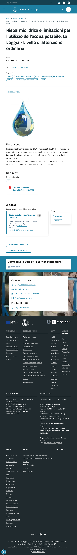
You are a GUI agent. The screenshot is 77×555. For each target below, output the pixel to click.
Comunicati (54, 385)
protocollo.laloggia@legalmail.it (20, 409)
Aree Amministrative (13, 340)
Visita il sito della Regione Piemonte (35, 455)
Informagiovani (28, 471)
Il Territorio (65, 345)
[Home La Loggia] (25, 9)
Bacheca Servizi (11, 500)
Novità (15, 19)
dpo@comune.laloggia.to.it (53, 442)
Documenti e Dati (12, 346)
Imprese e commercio (30, 366)
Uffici (8, 343)
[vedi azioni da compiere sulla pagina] (22, 67)
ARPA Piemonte (28, 465)
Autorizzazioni (27, 350)
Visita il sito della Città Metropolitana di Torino (38, 458)
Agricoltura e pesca (29, 337)
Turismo (25, 379)
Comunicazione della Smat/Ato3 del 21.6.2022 (23, 189)
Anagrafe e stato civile (30, 343)
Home (8, 19)
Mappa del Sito (11, 526)
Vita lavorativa (28, 382)
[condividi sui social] (11, 67)
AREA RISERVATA (37, 552)
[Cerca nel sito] (68, 9)
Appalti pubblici (28, 346)
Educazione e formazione (31, 359)
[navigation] (4, 9)
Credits (8, 516)
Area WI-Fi (26, 468)
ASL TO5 (26, 462)
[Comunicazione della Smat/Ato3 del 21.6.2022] (10, 187)
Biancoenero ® (55, 547)
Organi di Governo (12, 337)
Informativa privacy (12, 507)
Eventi (64, 339)
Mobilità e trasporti (29, 369)
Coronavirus (55, 340)
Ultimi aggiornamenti (13, 519)
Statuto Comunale (12, 503)
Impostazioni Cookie (12, 513)
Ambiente (26, 340)
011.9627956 (22, 226)
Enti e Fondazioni (12, 350)
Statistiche (9, 523)
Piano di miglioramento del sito (12, 471)
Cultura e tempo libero (30, 356)
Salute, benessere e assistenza (33, 372)
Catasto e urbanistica (30, 353)
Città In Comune (48, 544)
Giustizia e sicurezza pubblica (32, 362)
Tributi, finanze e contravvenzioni (34, 375)
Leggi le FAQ (10, 478)
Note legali (9, 510)
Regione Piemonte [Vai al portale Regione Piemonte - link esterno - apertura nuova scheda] (11, 3)
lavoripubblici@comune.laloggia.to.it (21, 230)
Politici (8, 359)
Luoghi (64, 342)
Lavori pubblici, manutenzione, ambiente (22, 216)
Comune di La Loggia (29, 9)
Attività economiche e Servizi (66, 364)
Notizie (21, 19)
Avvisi (53, 388)
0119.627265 (13, 401)
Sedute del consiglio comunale (54, 378)
